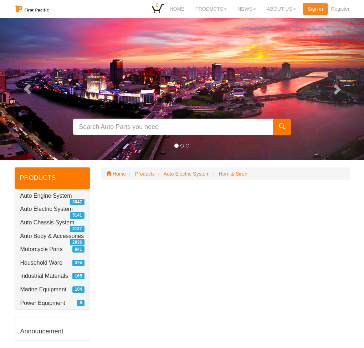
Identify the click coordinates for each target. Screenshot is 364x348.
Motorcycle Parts (41, 249)
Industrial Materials (44, 276)
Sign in (315, 9)
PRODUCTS (211, 9)
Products (145, 174)
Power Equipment (42, 303)
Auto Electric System (46, 209)
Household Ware (41, 263)
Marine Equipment (43, 289)
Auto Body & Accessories (52, 236)
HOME (177, 9)
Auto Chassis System (47, 222)
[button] (27, 89)
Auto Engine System (46, 196)
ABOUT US (281, 9)
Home (116, 174)
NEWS (246, 9)
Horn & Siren (233, 174)
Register (340, 9)
